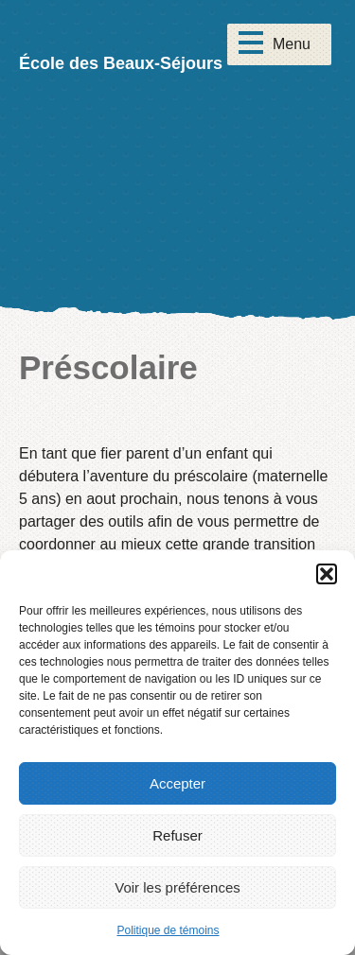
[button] (326, 573)
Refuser (177, 835)
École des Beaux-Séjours (120, 63)
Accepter (177, 783)
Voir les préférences (177, 887)
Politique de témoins (167, 930)
